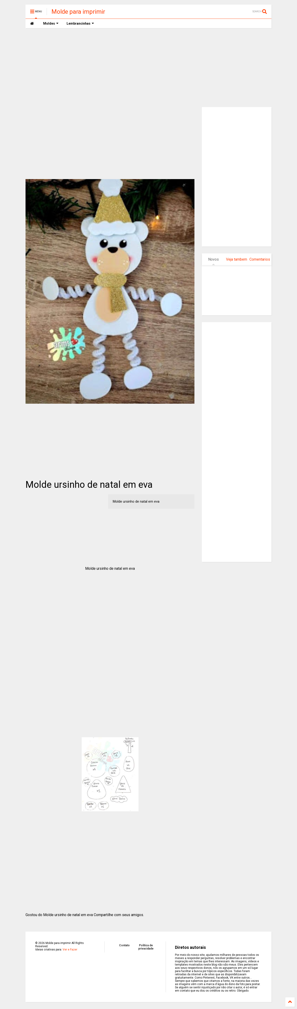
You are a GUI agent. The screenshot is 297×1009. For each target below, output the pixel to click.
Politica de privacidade (146, 947)
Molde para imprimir (78, 11)
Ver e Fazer (70, 949)
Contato (124, 945)
